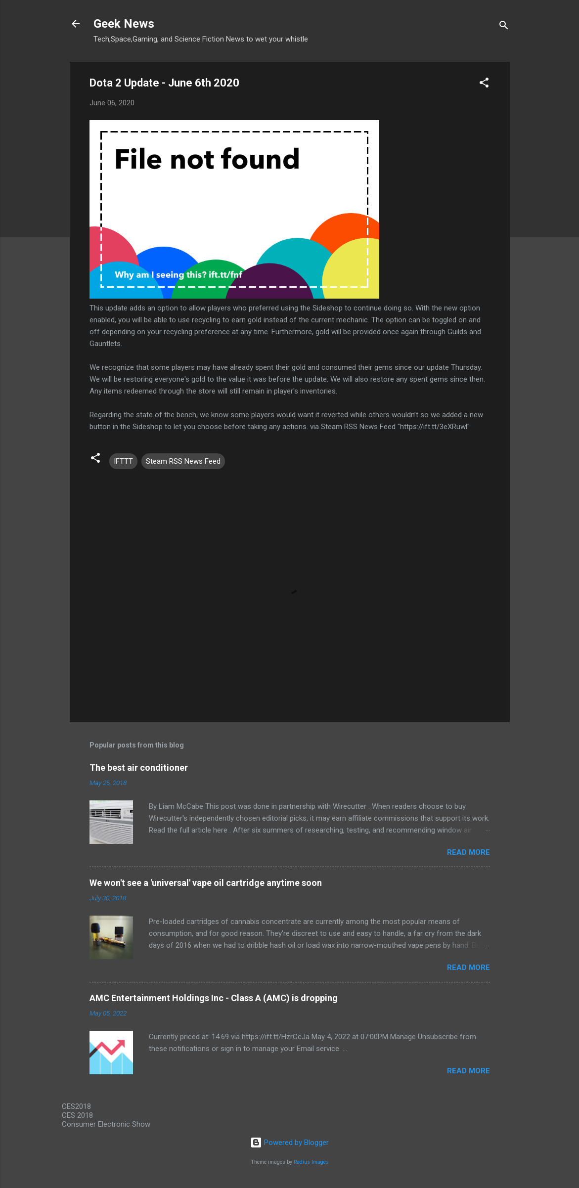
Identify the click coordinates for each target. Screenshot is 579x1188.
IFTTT (123, 461)
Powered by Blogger (289, 1142)
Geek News (123, 24)
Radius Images (311, 1162)
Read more (468, 852)
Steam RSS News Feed (183, 461)
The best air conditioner (138, 767)
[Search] (504, 27)
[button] (484, 84)
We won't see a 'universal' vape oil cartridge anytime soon (205, 883)
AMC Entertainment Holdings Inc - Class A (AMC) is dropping (213, 998)
